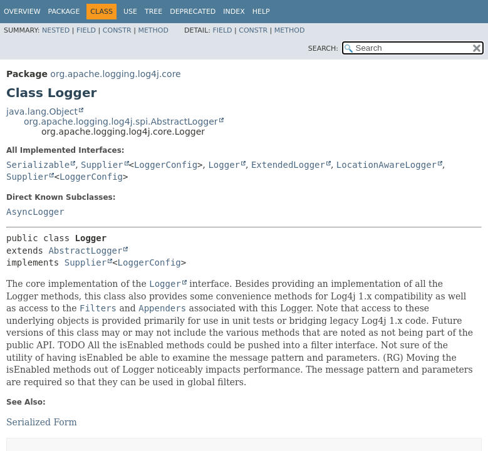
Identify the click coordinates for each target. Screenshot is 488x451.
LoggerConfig (165, 165)
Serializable (38, 165)
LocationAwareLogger (386, 165)
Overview (22, 12)
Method (153, 30)
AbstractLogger (85, 251)
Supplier (102, 165)
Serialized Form (41, 422)
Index (233, 12)
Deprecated (192, 12)
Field (86, 30)
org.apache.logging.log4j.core (115, 74)
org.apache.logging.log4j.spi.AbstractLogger (121, 122)
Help (261, 12)
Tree (153, 12)
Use (130, 12)
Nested (56, 30)
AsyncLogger (35, 212)
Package (64, 12)
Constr (117, 30)
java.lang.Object (42, 111)
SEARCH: (323, 48)
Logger (224, 165)
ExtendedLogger (288, 165)
